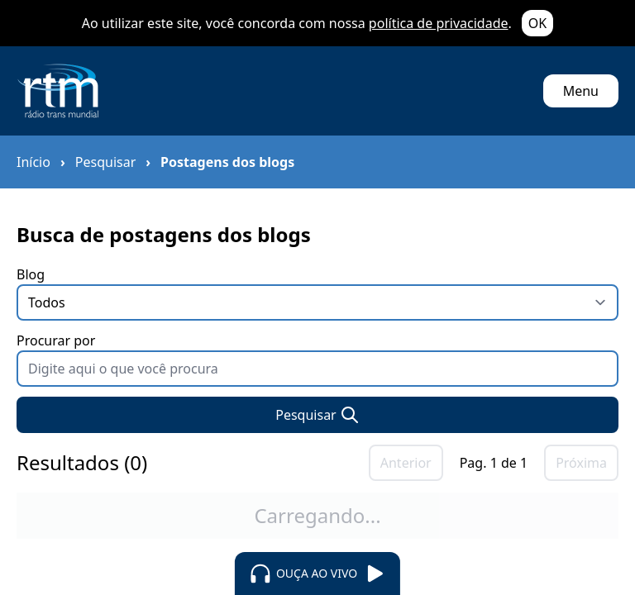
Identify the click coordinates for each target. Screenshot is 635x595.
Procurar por (317, 359)
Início (33, 162)
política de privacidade (438, 23)
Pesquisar (105, 162)
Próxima (581, 463)
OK (537, 23)
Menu (581, 91)
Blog (317, 293)
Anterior (406, 463)
